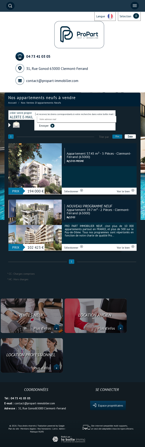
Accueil (12, 103)
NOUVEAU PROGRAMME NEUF (89, 206)
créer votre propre (21, 115)
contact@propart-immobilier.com (52, 80)
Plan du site (13, 428)
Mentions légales (28, 428)
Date (130, 136)
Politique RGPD (37, 431)
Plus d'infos (46, 328)
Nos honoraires (44, 428)
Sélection (125, 16)
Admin (62, 428)
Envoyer (46, 126)
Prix (117, 136)
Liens (54, 428)
